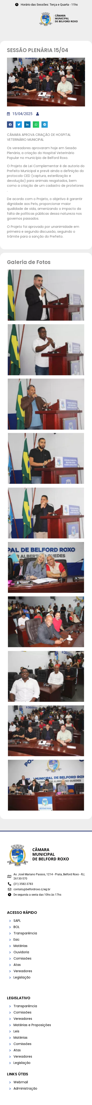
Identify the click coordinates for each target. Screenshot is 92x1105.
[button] (10, 124)
